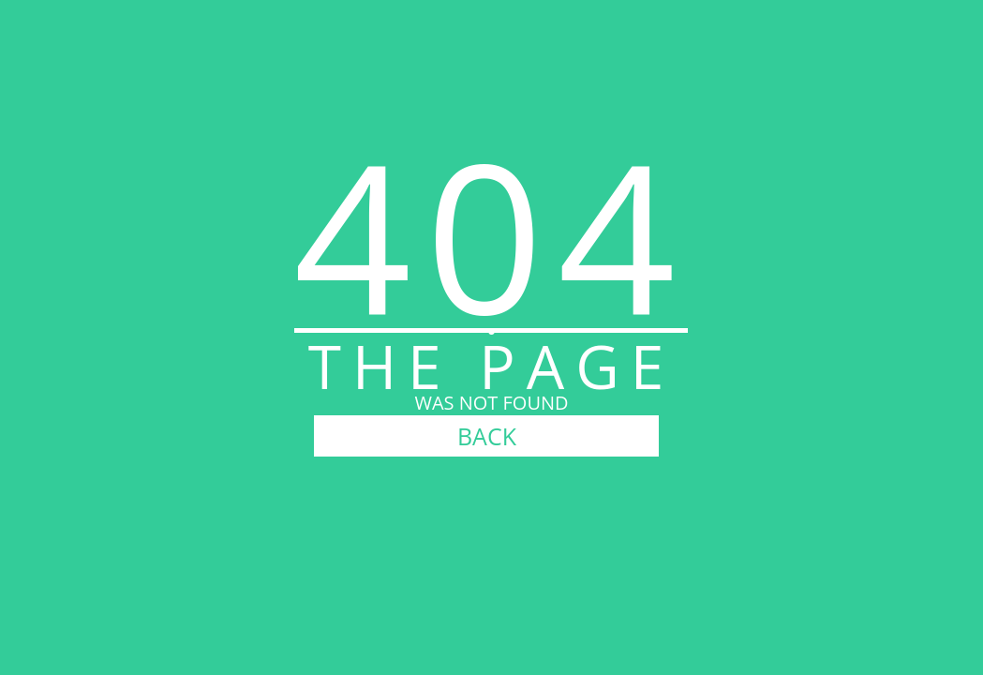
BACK (486, 436)
